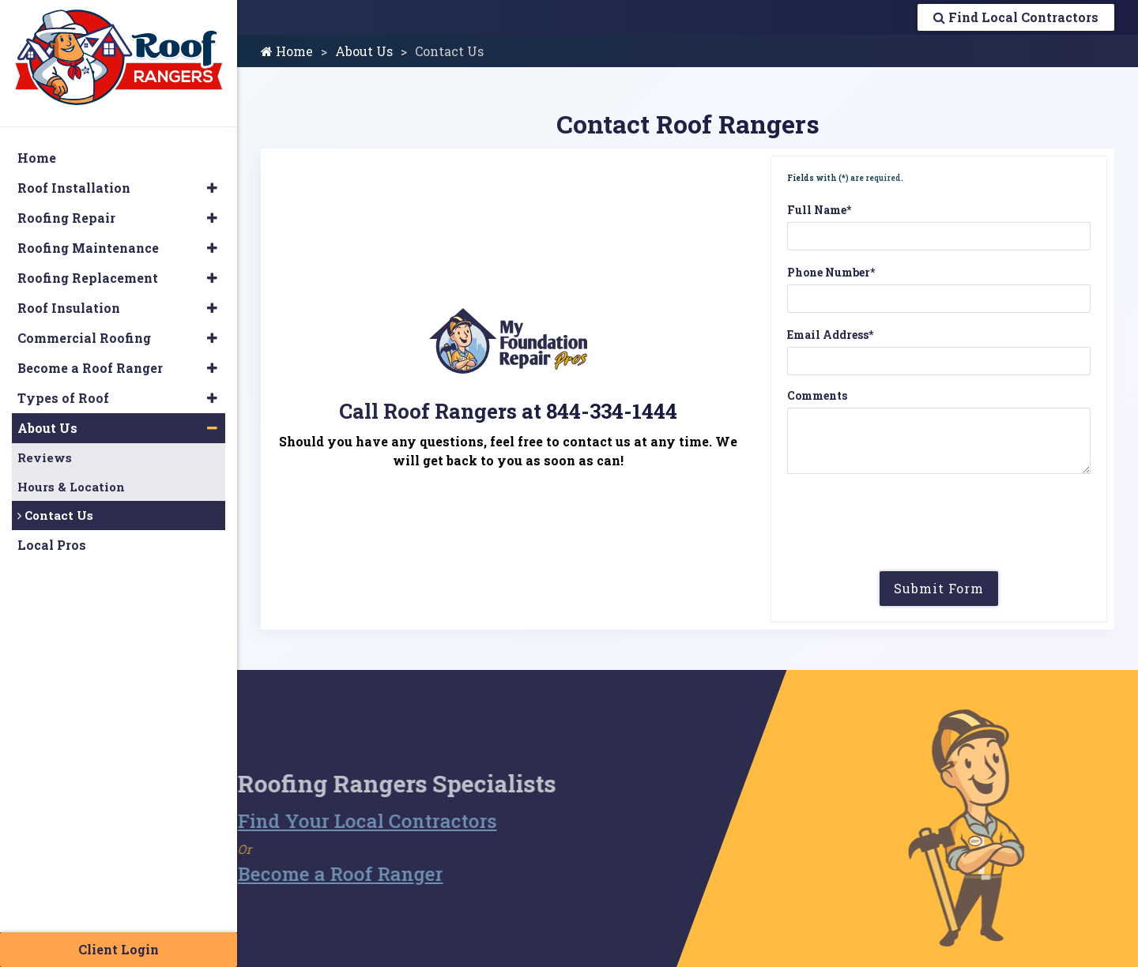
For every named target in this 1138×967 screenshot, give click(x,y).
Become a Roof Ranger (319, 873)
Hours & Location (71, 487)
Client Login (118, 949)
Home (287, 51)
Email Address (830, 334)
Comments (817, 395)
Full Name (819, 209)
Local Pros (51, 544)
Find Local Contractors (1015, 17)
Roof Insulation (68, 307)
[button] (212, 188)
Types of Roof (63, 397)
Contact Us (55, 515)
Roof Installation (73, 187)
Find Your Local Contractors (346, 820)
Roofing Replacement (87, 277)
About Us (364, 51)
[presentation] (939, 528)
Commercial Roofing (84, 337)
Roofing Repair (66, 217)
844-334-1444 (611, 410)
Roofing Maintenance (88, 247)
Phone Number (831, 272)
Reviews (44, 457)
